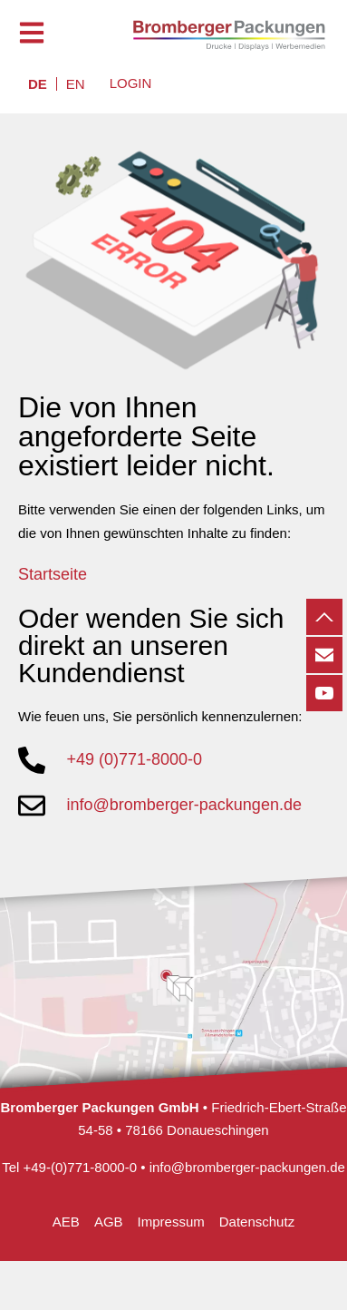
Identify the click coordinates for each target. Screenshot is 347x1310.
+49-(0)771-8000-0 (81, 1167)
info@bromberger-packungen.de (247, 1167)
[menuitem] (37, 84)
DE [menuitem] (37, 84)
